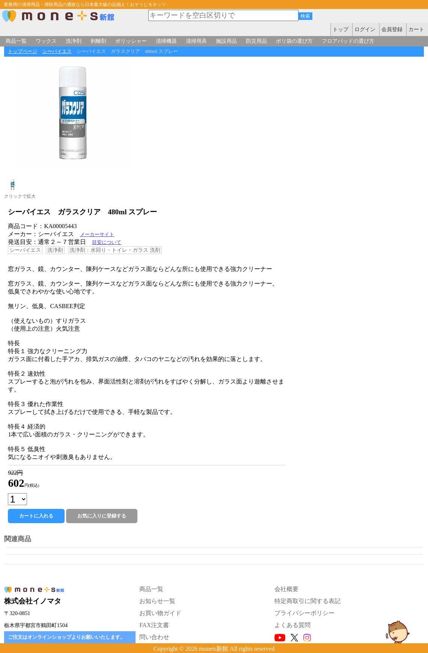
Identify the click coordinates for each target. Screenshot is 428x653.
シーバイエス (57, 51)
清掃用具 (196, 41)
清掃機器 (166, 41)
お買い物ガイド (160, 613)
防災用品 (256, 41)
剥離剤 (98, 41)
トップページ (22, 51)
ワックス (46, 41)
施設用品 (226, 41)
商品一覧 (16, 41)
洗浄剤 (73, 41)
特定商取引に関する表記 (307, 601)
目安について (106, 242)
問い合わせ (154, 637)
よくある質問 (292, 625)
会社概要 (286, 589)
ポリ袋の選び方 (294, 41)
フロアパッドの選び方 (348, 41)
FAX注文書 (154, 625)
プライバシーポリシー (304, 613)
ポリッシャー (131, 41)
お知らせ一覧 (157, 601)
